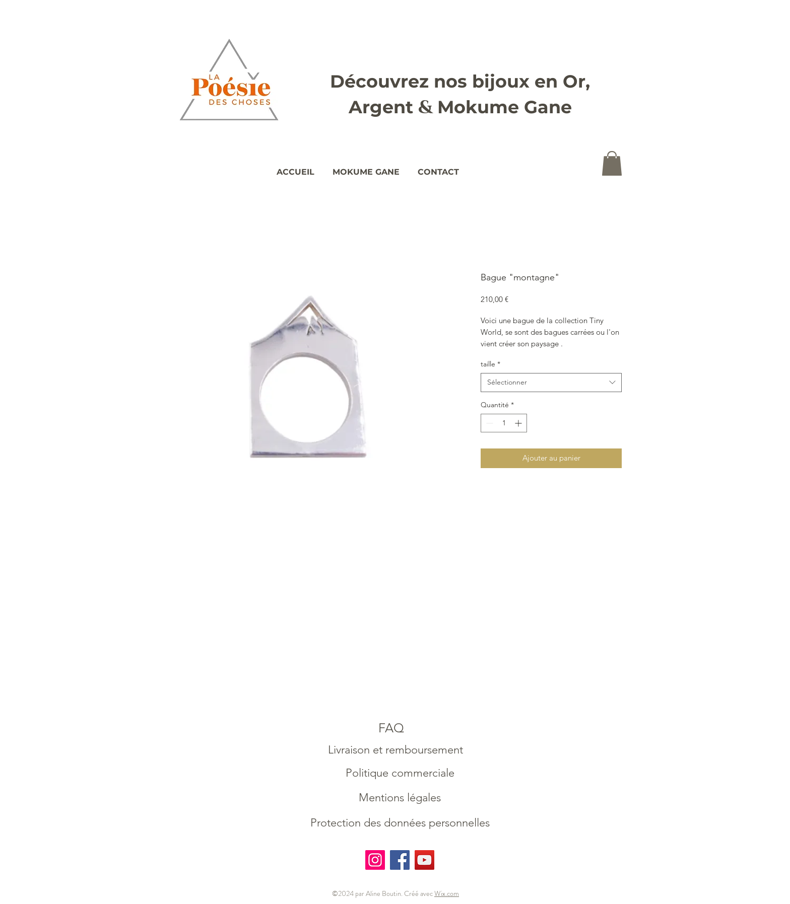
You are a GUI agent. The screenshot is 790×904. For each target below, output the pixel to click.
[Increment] (519, 423)
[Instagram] (375, 860)
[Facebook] (400, 860)
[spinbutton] (504, 423)
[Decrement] (488, 423)
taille (490, 363)
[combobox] (551, 382)
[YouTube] (424, 860)
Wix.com (446, 893)
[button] (612, 163)
